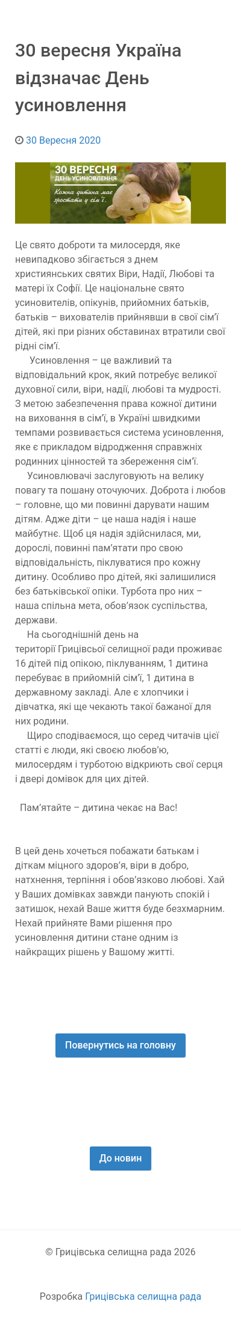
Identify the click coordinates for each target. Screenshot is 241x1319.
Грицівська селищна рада (143, 1296)
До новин (120, 1158)
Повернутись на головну (120, 1045)
